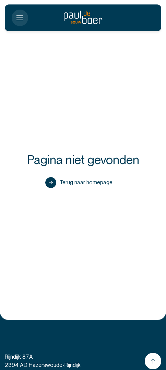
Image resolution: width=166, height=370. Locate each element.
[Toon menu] (20, 18)
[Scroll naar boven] (153, 361)
